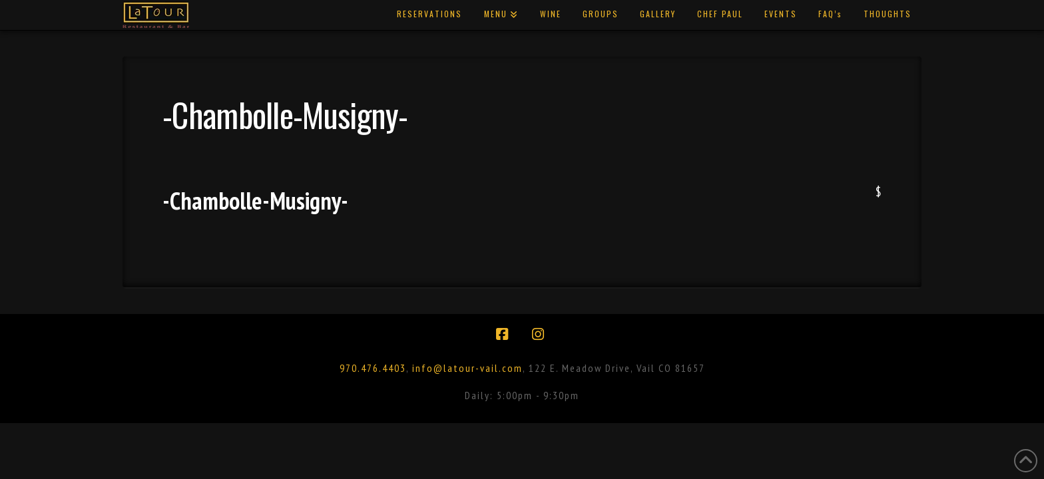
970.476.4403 (373, 368)
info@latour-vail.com (467, 368)
